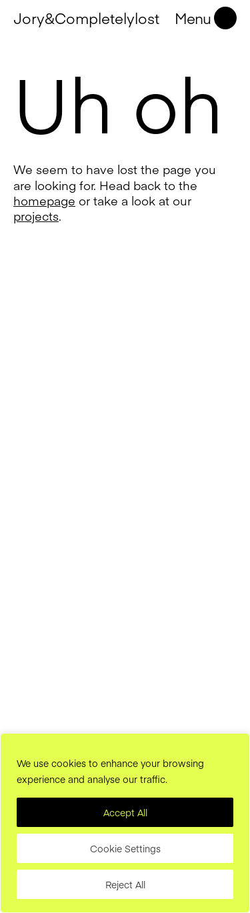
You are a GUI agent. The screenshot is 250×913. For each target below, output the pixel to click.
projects (36, 215)
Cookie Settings (125, 848)
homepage (44, 200)
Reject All (125, 884)
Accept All (125, 812)
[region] (125, 823)
